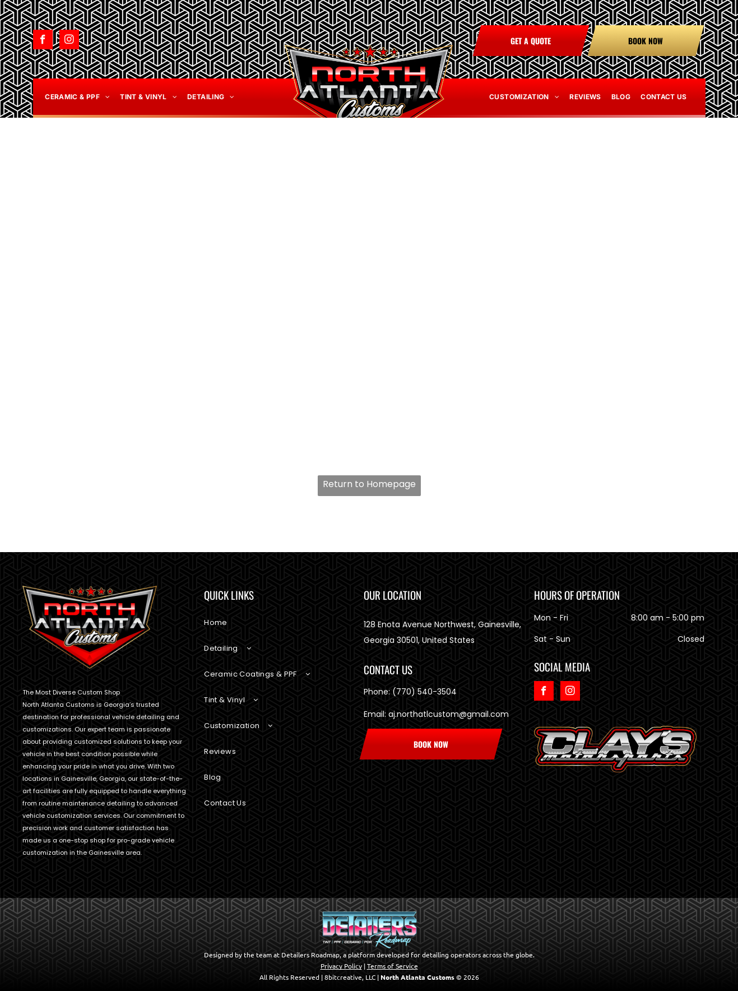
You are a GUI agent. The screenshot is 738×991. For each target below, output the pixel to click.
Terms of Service (392, 965)
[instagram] (69, 41)
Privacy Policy (341, 965)
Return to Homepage (369, 484)
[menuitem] (77, 97)
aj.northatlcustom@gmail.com (448, 714)
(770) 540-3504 (424, 691)
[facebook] (43, 41)
